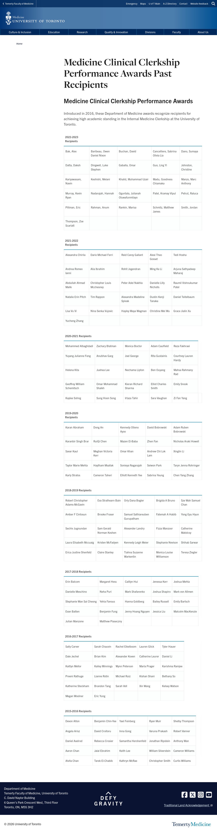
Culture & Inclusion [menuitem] (20, 32)
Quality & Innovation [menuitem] (116, 32)
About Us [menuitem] (203, 32)
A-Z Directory (169, 3)
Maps (143, 3)
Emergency (131, 3)
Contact (183, 3)
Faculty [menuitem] (176, 32)
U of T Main (154, 3)
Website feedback (199, 3)
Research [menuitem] (82, 32)
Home (19, 43)
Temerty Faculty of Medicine (18, 3)
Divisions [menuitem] (150, 32)
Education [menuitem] (54, 32)
